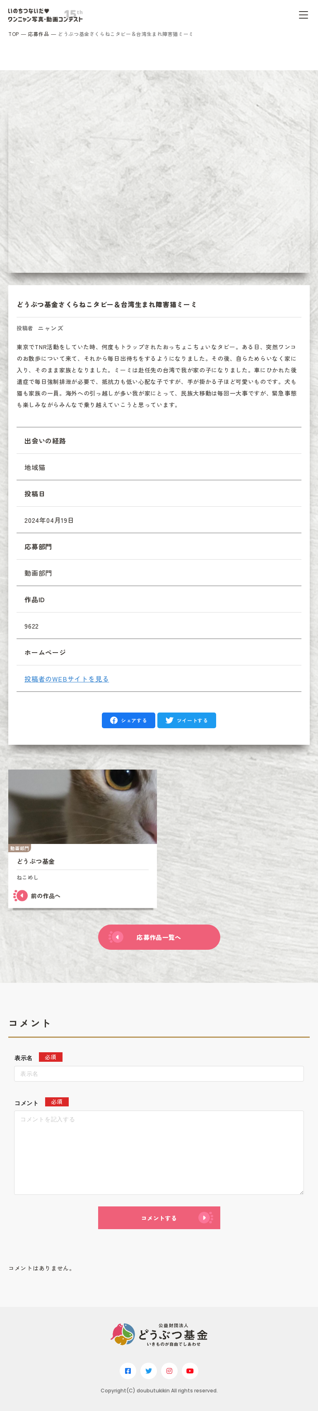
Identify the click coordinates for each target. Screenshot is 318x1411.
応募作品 (38, 33)
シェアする (134, 720)
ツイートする (192, 720)
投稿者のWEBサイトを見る (66, 679)
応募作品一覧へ (159, 937)
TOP (13, 33)
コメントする (159, 1218)
